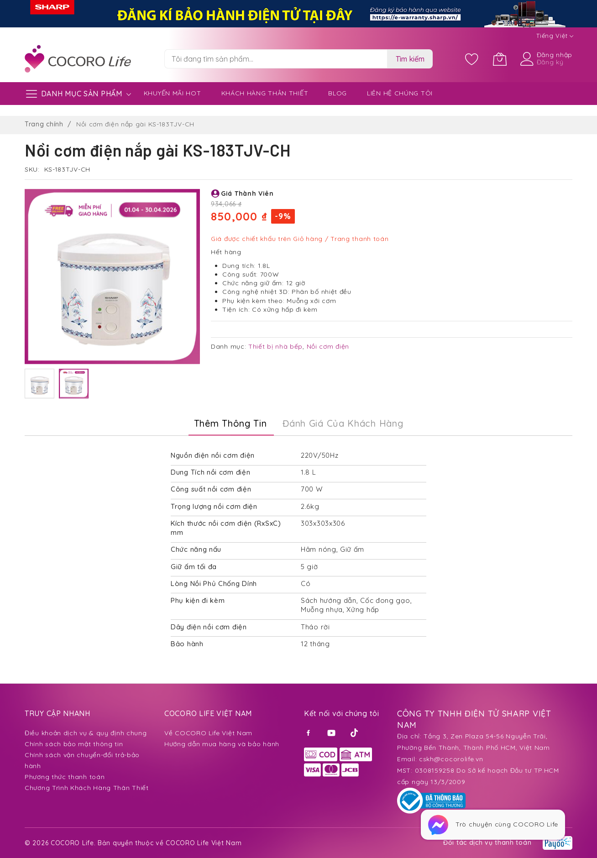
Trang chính (44, 124)
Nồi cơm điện (328, 346)
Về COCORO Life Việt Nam (208, 733)
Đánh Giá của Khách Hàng (343, 423)
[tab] (230, 423)
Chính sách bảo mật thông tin (74, 744)
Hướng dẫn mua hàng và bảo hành (221, 744)
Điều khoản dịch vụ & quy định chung (86, 733)
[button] (39, 383)
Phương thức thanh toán (65, 777)
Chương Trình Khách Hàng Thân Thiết (87, 788)
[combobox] (275, 58)
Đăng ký (550, 62)
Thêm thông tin (230, 423)
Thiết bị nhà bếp (275, 346)
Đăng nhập (554, 55)
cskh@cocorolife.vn (451, 759)
